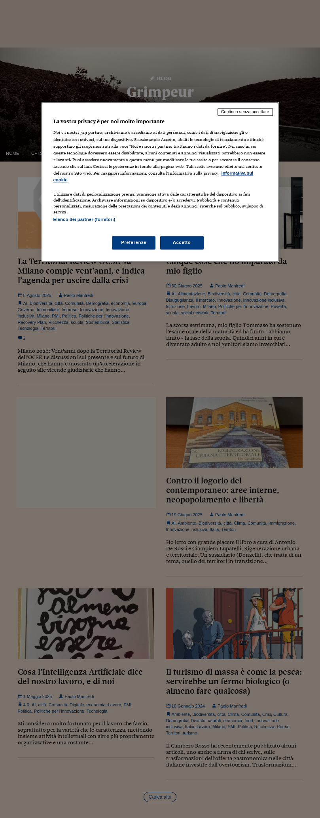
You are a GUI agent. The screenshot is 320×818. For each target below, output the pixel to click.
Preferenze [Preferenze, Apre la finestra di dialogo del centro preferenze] (133, 242)
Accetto (182, 242)
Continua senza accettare (245, 111)
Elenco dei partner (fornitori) (84, 219)
